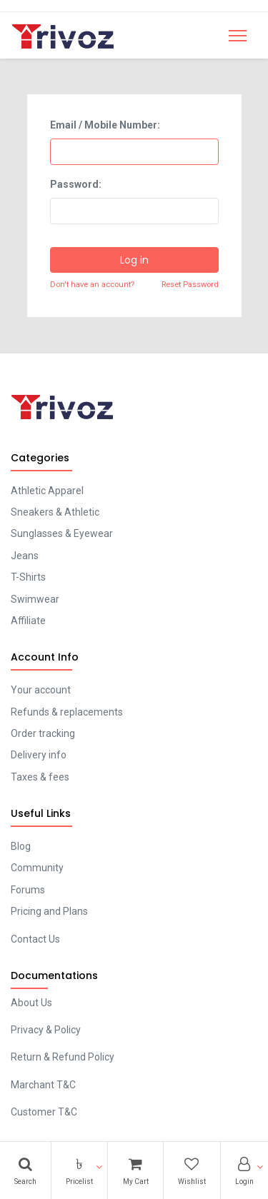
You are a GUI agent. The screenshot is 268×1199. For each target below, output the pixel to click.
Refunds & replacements (67, 712)
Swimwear (35, 599)
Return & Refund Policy (62, 1057)
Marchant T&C (43, 1084)
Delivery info (38, 755)
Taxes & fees (40, 777)
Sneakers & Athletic (55, 512)
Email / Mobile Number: (105, 125)
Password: (75, 184)
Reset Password (190, 284)
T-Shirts (28, 577)
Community (37, 867)
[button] (79, 1170)
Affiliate (28, 620)
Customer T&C (44, 1112)
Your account (41, 690)
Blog (21, 846)
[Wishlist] (192, 1170)
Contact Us (35, 939)
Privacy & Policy (46, 1029)
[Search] (25, 1170)
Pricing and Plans (49, 911)
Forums (28, 890)
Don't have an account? (92, 284)
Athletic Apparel (47, 490)
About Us (31, 1002)
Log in (134, 260)
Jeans (25, 555)
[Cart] (135, 1170)
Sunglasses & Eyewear (62, 533)
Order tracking (43, 733)
